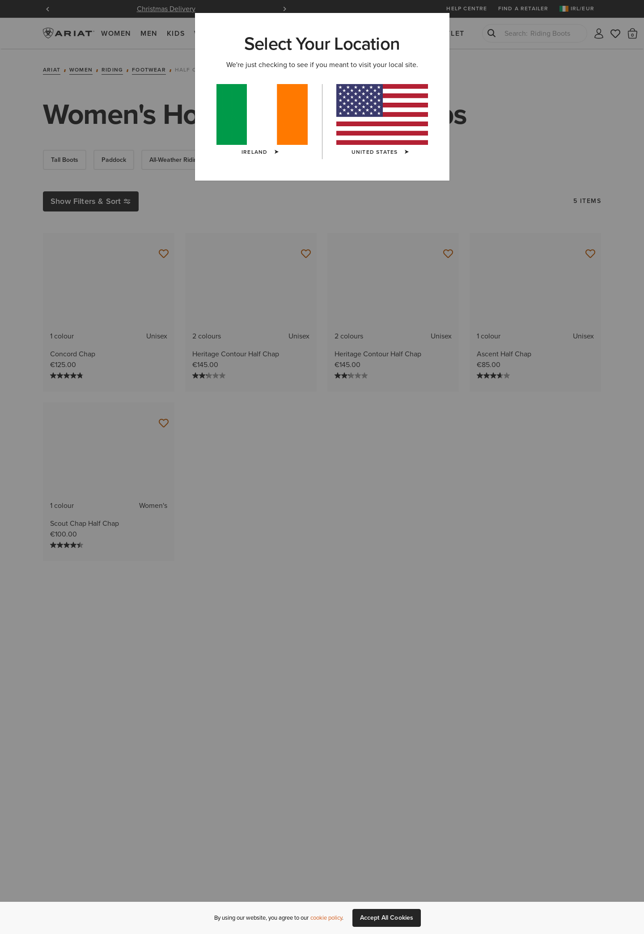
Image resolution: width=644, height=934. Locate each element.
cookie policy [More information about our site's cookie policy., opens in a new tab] (326, 917)
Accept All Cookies (387, 917)
